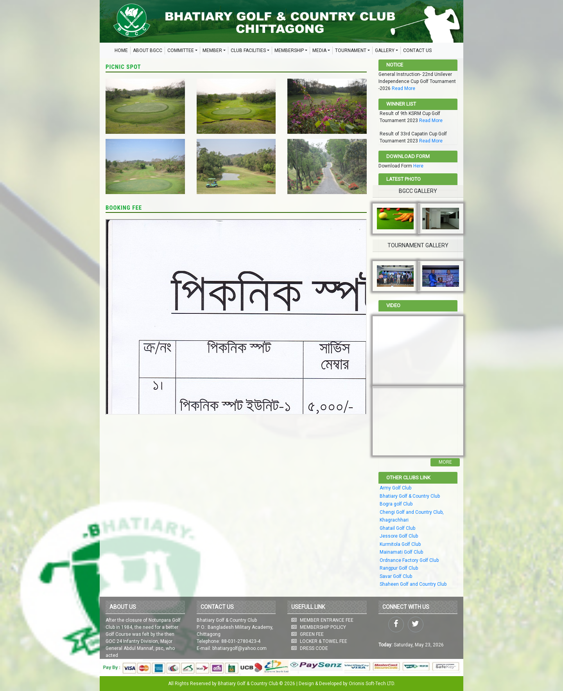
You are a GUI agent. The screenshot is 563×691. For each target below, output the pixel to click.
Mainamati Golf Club (401, 552)
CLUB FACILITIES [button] (248, 50)
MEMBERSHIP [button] (289, 50)
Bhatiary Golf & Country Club (410, 496)
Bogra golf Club (396, 504)
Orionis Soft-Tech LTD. (372, 683)
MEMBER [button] (212, 50)
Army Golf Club (395, 488)
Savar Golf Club (396, 576)
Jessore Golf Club (399, 536)
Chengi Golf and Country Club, (412, 512)
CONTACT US (417, 50)
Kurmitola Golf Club (400, 544)
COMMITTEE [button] (180, 50)
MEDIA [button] (319, 50)
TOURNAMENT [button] (350, 50)
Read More (403, 88)
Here (418, 166)
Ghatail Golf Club (397, 528)
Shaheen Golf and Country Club (413, 584)
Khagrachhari (394, 520)
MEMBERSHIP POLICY (323, 627)
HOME (121, 50)
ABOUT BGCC (147, 50)
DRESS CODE (314, 648)
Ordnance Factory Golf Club (409, 560)
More (445, 462)
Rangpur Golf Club (399, 568)
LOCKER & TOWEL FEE (323, 641)
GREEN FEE (312, 634)
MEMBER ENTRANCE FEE (326, 620)
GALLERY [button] (384, 50)
